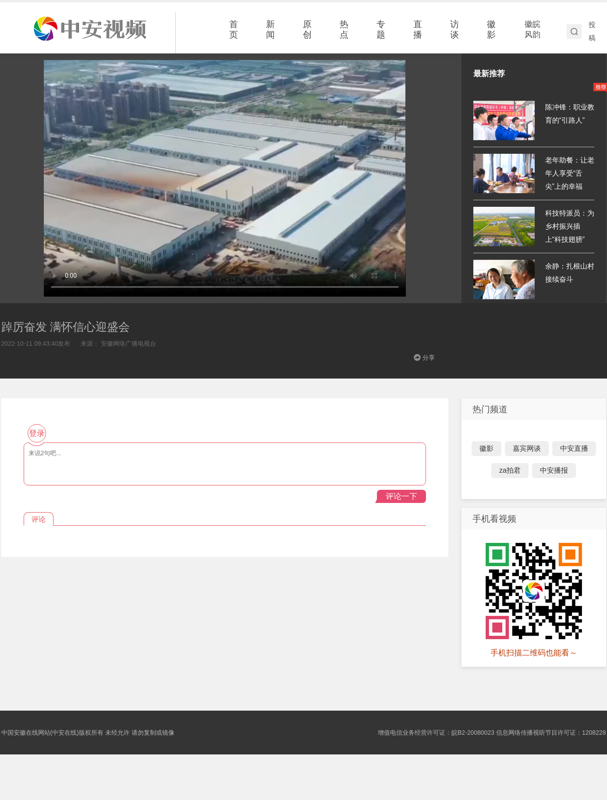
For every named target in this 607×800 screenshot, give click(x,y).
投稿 (592, 31)
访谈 (454, 29)
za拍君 (510, 470)
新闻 (270, 29)
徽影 (491, 29)
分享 (428, 357)
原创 (307, 29)
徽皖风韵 (532, 29)
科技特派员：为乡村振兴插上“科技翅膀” (569, 226)
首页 (233, 29)
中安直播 (574, 448)
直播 (417, 29)
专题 (380, 29)
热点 (344, 29)
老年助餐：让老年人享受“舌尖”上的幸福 (569, 173)
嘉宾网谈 (527, 448)
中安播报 (554, 470)
